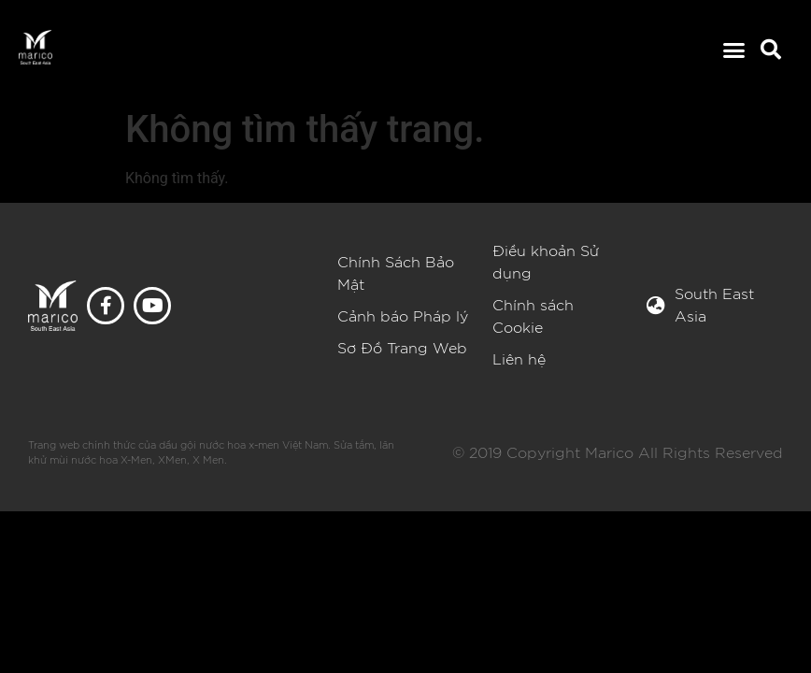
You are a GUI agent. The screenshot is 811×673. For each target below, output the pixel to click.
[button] (733, 50)
